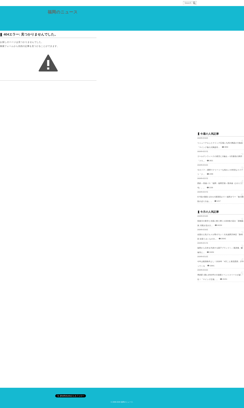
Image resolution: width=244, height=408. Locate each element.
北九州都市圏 (86, 27)
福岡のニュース (64, 12)
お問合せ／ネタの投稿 (167, 27)
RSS (68, 3)
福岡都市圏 (69, 27)
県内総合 (54, 27)
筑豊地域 (102, 27)
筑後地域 (116, 27)
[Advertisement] (220, 79)
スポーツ (130, 27)
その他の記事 (146, 27)
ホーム (55, 3)
